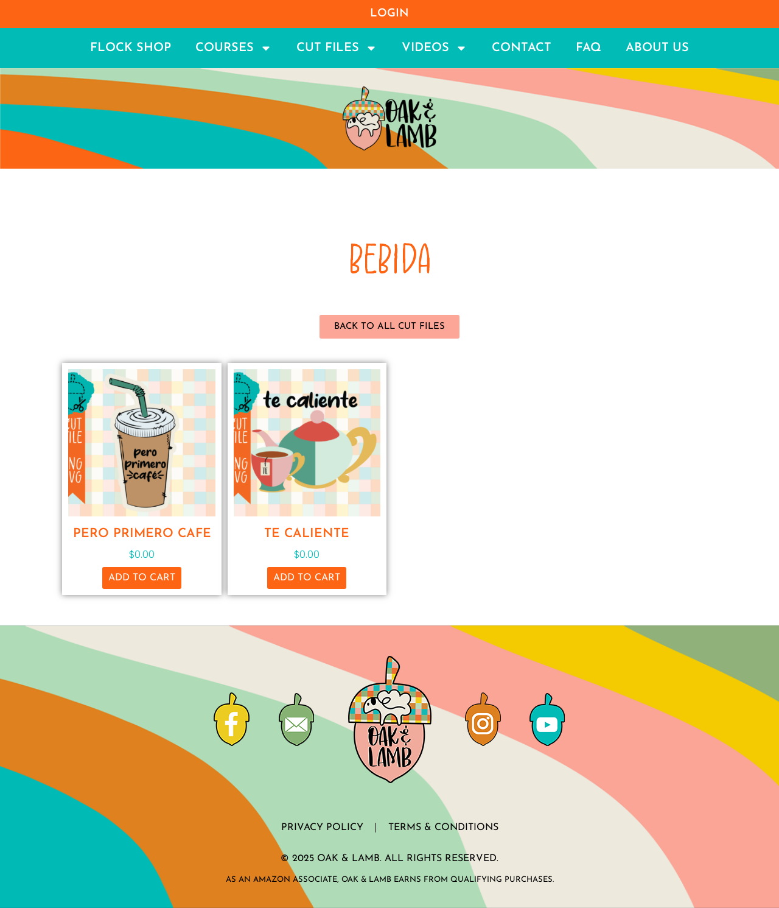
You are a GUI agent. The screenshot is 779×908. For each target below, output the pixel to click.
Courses (233, 48)
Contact (521, 48)
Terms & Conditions (443, 827)
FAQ (588, 48)
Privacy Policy (322, 827)
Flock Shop (130, 48)
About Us (657, 48)
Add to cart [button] (141, 578)
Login (389, 13)
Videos (434, 48)
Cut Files (336, 48)
